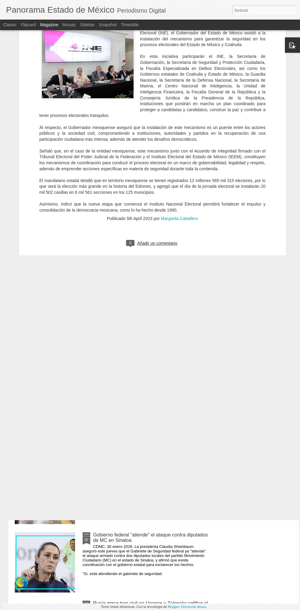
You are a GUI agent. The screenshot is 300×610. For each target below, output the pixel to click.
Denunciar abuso (193, 606)
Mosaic (69, 24)
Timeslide (130, 24)
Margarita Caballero (179, 147)
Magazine (49, 24)
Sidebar (87, 24)
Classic (10, 24)
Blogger (173, 606)
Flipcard (28, 24)
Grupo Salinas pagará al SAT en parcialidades (142, 398)
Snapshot (108, 24)
